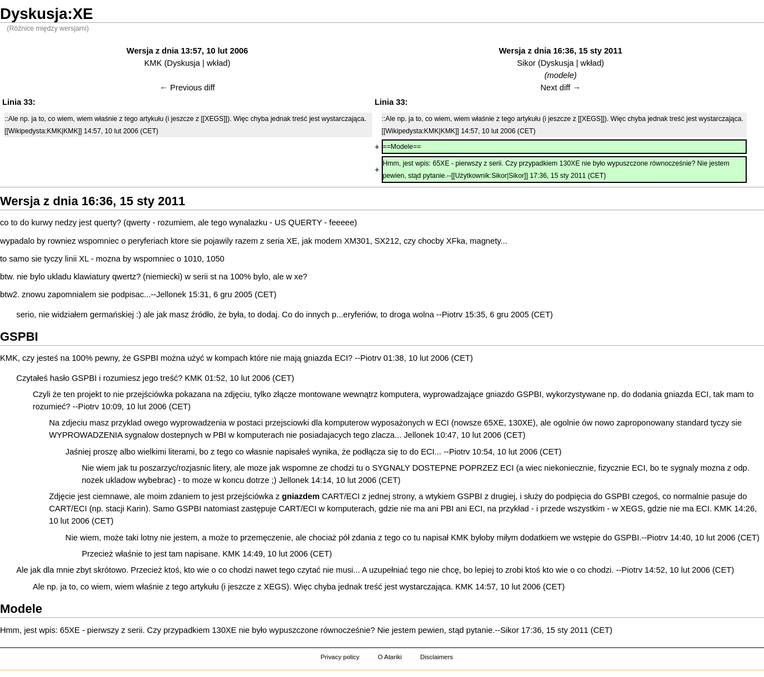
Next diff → (561, 87)
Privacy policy (339, 657)
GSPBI (145, 358)
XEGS (631, 508)
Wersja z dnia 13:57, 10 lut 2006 (187, 50)
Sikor (526, 63)
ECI (341, 358)
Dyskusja (183, 63)
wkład (217, 63)
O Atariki (390, 657)
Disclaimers (436, 657)
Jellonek (171, 294)
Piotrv (452, 314)
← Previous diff (187, 87)
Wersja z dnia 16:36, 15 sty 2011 (560, 50)
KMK (153, 63)
